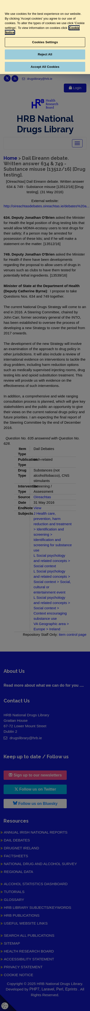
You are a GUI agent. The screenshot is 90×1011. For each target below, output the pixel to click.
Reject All (45, 54)
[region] (45, 37)
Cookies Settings (45, 42)
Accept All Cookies (45, 67)
